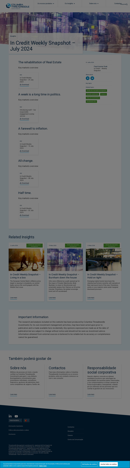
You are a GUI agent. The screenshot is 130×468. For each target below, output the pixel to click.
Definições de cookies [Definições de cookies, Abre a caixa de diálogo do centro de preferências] (89, 464)
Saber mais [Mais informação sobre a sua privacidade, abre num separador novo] (43, 466)
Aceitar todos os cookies (109, 464)
